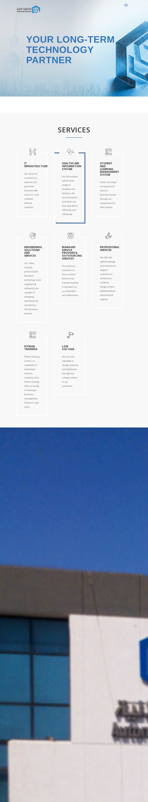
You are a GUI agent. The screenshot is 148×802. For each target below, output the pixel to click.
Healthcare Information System (71, 166)
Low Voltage (68, 348)
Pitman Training (31, 348)
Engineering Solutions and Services (33, 251)
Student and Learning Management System (109, 169)
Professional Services (110, 248)
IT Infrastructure (36, 165)
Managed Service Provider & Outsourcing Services (72, 252)
